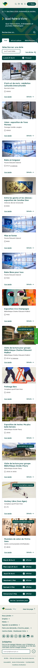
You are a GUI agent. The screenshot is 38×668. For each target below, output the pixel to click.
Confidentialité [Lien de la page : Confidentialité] (30, 662)
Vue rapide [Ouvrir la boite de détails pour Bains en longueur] (8, 172)
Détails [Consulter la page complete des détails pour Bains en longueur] (30, 172)
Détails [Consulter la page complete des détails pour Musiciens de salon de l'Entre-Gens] (30, 552)
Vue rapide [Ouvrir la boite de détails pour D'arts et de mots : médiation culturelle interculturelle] (8, 97)
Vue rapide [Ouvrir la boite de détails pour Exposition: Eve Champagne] (8, 321)
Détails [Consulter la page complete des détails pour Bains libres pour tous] (30, 284)
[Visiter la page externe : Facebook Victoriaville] (3, 636)
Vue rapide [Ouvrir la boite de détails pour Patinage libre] (8, 399)
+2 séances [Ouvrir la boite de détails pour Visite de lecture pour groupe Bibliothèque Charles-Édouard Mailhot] (14, 358)
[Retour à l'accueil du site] (3, 11)
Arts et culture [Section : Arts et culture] (16, 40)
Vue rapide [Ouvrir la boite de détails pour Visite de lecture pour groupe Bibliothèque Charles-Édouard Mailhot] (8, 362)
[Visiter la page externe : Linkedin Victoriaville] (20, 636)
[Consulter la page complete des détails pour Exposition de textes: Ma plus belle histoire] (19, 429)
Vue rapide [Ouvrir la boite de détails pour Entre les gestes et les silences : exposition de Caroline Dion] (8, 211)
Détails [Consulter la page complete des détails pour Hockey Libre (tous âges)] (30, 513)
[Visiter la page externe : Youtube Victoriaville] (24, 636)
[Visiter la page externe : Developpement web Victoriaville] (32, 636)
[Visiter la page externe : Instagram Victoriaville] (16, 636)
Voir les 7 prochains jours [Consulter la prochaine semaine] (19, 600)
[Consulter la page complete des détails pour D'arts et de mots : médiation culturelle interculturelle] (19, 88)
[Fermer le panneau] (36, 336)
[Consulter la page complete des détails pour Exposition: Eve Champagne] (19, 312)
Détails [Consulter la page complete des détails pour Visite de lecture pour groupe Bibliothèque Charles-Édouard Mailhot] (30, 362)
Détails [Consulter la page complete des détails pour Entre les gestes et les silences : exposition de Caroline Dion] (30, 211)
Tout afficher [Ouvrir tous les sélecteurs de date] (30, 52)
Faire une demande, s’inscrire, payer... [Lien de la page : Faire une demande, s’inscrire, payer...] (17, 628)
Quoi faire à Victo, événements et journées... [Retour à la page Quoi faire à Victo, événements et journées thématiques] (21, 11)
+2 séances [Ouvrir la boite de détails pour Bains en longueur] (13, 166)
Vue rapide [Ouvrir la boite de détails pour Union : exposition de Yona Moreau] (8, 136)
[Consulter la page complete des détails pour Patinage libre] (19, 390)
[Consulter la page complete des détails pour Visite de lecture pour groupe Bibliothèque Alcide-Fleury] (19, 468)
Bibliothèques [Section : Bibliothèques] (30, 40)
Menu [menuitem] (31, 4)
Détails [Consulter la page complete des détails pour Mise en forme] (30, 248)
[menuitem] (4, 4)
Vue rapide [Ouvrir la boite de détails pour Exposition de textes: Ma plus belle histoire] (8, 438)
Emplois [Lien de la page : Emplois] (6, 619)
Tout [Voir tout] (5, 40)
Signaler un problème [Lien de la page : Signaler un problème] (11, 625)
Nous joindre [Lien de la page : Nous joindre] (7, 616)
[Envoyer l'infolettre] (33, 651)
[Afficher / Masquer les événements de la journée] (30, 58)
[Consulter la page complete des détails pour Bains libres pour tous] (19, 276)
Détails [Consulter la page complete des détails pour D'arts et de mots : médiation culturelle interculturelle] (30, 97)
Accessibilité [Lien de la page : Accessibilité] (7, 662)
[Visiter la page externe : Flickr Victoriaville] (28, 636)
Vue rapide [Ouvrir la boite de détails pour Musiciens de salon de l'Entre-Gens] (8, 552)
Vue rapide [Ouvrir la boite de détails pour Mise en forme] (8, 248)
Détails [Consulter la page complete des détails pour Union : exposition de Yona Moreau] (30, 136)
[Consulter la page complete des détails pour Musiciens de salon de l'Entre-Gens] (19, 544)
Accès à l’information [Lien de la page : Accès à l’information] (18, 662)
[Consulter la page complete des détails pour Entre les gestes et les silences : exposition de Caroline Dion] (19, 203)
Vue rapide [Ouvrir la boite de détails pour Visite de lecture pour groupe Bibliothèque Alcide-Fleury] (8, 477)
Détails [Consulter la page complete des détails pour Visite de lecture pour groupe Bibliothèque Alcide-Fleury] (30, 477)
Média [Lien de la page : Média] (5, 622)
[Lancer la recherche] (34, 32)
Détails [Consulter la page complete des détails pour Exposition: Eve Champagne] (30, 321)
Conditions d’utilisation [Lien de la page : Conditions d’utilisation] (19, 665)
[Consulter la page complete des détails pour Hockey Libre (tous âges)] (19, 505)
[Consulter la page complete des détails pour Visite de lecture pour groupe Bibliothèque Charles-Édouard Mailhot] (19, 354)
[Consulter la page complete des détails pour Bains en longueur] (19, 164)
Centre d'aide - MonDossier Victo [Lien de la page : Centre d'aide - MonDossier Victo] (15, 631)
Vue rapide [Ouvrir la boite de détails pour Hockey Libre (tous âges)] (8, 513)
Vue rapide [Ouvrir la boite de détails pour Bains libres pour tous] (8, 284)
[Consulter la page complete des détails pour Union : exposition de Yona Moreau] (19, 127)
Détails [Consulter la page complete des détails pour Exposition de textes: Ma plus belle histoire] (30, 438)
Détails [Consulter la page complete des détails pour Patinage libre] (30, 399)
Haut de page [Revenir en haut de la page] (29, 609)
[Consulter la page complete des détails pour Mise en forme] (19, 239)
